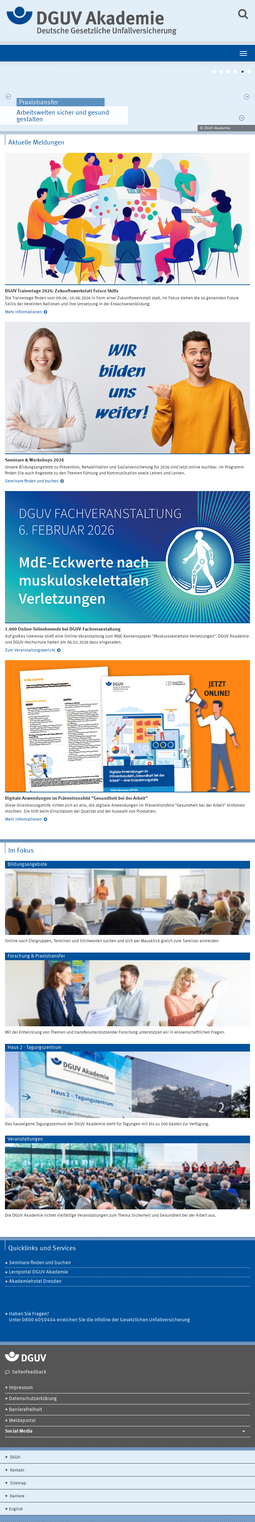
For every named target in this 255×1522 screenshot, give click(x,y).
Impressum (21, 1387)
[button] (241, 118)
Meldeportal (22, 1420)
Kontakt (16, 1470)
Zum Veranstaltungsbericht (30, 650)
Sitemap (17, 1483)
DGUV (15, 1457)
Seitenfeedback (29, 1372)
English (16, 1509)
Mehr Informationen (23, 312)
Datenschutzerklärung (33, 1398)
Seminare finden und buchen (31, 481)
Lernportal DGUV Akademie (38, 1272)
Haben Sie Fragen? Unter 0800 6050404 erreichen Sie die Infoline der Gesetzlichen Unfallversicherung (99, 1317)
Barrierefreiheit (25, 1409)
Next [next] (246, 98)
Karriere (17, 1496)
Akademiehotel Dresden (35, 1281)
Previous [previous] (8, 98)
